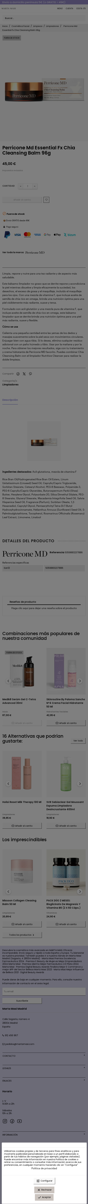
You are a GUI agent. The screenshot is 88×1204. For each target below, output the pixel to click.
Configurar (44, 1181)
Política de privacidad (44, 1168)
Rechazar (44, 1190)
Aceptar (44, 1197)
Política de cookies (66, 1159)
